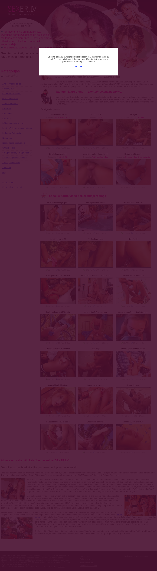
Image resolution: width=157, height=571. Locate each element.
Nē (81, 66)
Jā (76, 66)
